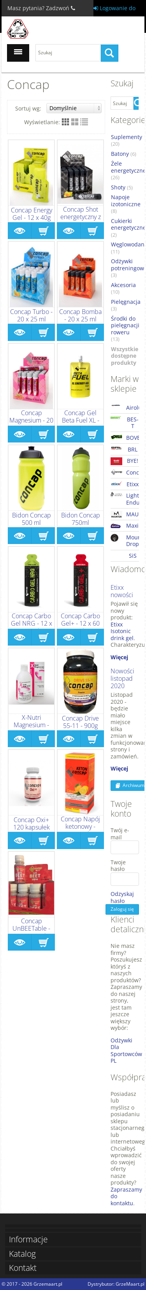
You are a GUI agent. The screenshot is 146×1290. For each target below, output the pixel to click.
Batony (123, 153)
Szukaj (111, 53)
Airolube (125, 407)
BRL (124, 449)
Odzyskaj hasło (118, 897)
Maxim (125, 526)
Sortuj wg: (58, 108)
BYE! (124, 461)
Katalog (22, 1254)
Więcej (119, 657)
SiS (133, 555)
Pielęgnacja (126, 305)
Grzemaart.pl (47, 1284)
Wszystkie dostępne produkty (124, 356)
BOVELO (125, 437)
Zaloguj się (122, 909)
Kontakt (23, 1268)
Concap (125, 472)
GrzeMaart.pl (130, 1284)
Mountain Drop (125, 540)
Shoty (122, 187)
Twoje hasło (118, 865)
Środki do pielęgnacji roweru (125, 329)
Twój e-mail (120, 833)
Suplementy (126, 141)
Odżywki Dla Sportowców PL (126, 1051)
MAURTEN (125, 514)
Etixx (125, 484)
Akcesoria (123, 289)
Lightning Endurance (125, 499)
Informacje (28, 1239)
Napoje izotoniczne (126, 204)
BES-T (125, 423)
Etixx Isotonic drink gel (122, 631)
